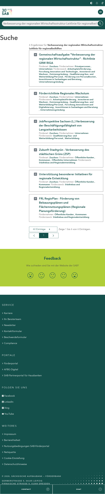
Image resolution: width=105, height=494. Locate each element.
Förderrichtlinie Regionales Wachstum (64, 93)
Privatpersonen (82, 66)
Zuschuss (53, 66)
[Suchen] (52, 23)
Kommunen (44, 160)
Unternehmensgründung (51, 81)
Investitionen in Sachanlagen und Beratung (60, 79)
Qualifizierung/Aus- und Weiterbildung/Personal (58, 136)
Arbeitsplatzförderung (79, 69)
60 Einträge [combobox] (44, 229)
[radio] (30, 275)
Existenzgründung (59, 74)
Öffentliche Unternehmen (64, 160)
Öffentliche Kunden (84, 157)
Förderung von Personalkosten (80, 76)
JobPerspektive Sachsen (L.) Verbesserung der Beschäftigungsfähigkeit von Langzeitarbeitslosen (66, 125)
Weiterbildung (72, 138)
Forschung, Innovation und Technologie (58, 71)
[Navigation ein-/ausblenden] (100, 11)
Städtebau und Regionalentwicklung (57, 162)
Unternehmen (46, 69)
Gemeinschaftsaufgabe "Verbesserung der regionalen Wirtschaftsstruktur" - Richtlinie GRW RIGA (67, 59)
